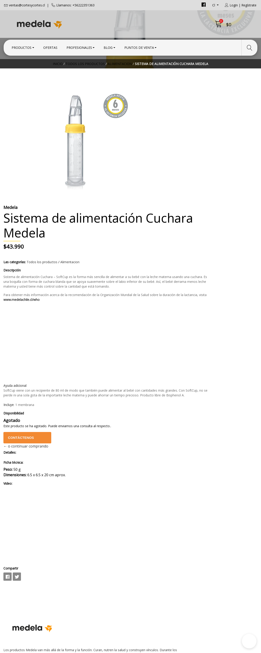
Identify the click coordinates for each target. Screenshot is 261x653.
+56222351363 (81, 568)
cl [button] (214, 5)
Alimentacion (120, 78)
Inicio (58, 78)
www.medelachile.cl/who (239, 216)
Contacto (141, 551)
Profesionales (79, 46)
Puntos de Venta (139, 46)
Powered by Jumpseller (170, 648)
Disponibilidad (144, 339)
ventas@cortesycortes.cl (27, 5)
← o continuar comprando (156, 372)
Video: (138, 410)
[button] (249, 641)
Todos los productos (85, 78)
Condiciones (144, 557)
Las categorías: (145, 169)
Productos (21, 46)
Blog (108, 46)
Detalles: (140, 379)
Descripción (142, 177)
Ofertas (50, 46)
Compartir (141, 494)
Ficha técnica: (144, 389)
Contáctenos (152, 364)
